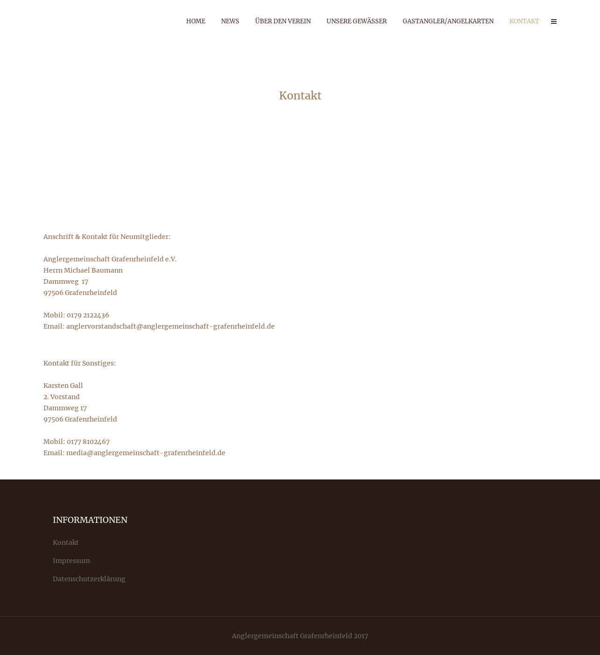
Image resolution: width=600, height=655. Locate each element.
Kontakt (66, 542)
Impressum (71, 560)
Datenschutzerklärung (89, 579)
